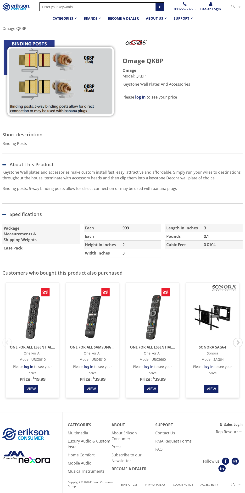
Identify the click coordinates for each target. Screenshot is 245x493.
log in (140, 97)
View (31, 389)
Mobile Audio (79, 463)
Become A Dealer (129, 468)
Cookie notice (183, 484)
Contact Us (165, 433)
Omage (129, 70)
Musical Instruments (86, 471)
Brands (90, 18)
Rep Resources (229, 431)
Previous (7, 342)
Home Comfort (81, 455)
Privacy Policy (155, 484)
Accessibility (209, 484)
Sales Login (233, 424)
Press (116, 446)
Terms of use (128, 484)
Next (238, 342)
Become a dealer (123, 18)
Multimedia (78, 433)
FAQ (158, 449)
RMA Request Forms (173, 441)
